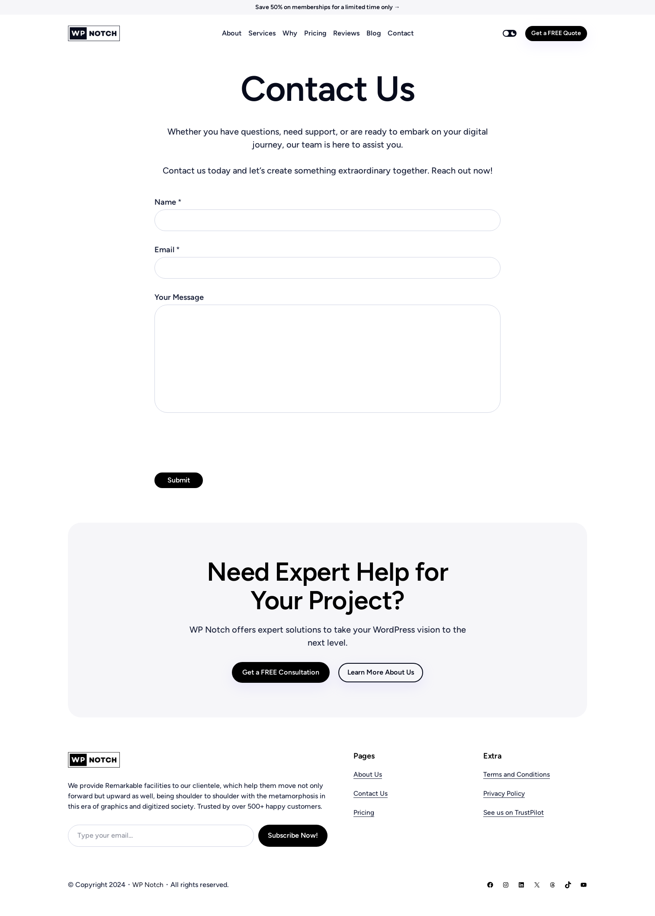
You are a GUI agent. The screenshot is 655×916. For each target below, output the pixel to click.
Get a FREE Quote (556, 33)
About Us (367, 774)
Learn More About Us (380, 672)
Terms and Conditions (517, 774)
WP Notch (148, 885)
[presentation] (220, 440)
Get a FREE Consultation (280, 672)
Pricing (364, 812)
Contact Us (371, 793)
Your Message (179, 297)
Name (168, 202)
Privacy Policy (505, 793)
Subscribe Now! (293, 835)
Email (167, 249)
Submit (178, 480)
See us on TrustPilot (514, 812)
